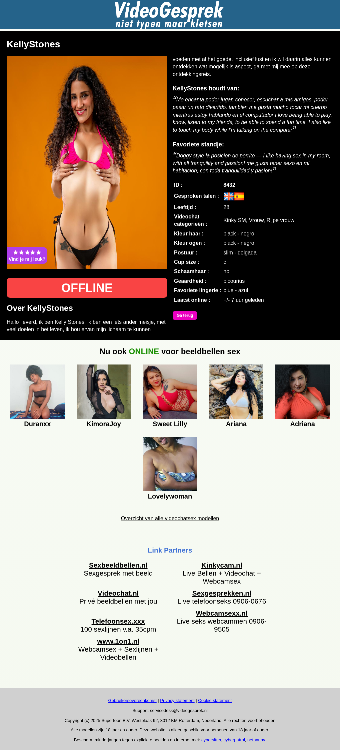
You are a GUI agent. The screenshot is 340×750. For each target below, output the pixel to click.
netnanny (256, 739)
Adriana (302, 424)
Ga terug (185, 315)
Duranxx (37, 424)
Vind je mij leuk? (27, 255)
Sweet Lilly (170, 424)
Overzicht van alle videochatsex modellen (170, 518)
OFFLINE (87, 288)
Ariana (236, 424)
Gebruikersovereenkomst (132, 700)
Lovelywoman (170, 496)
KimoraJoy (103, 424)
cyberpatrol (234, 739)
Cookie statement (215, 700)
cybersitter (211, 739)
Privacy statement (177, 700)
